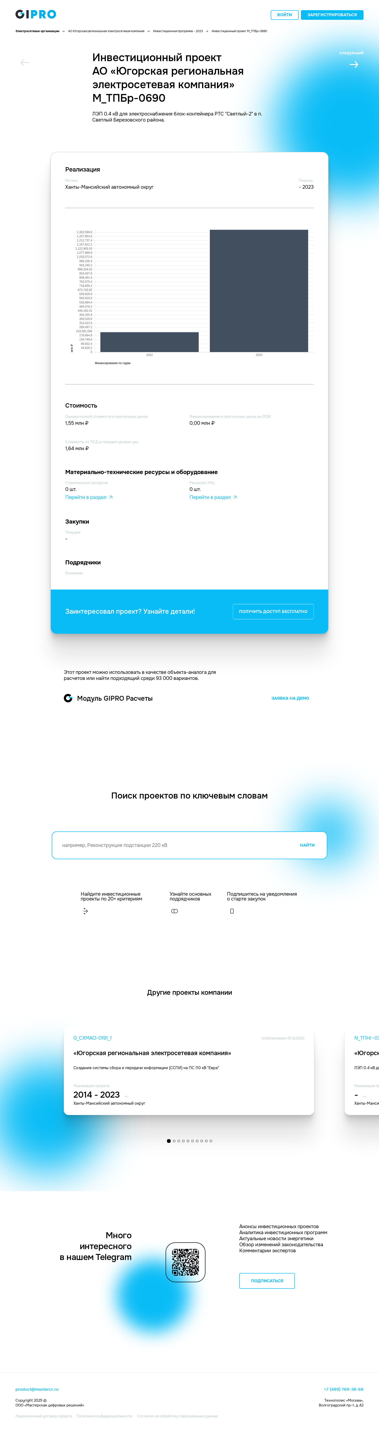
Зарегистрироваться (332, 14)
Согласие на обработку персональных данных (177, 1416)
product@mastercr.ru (36, 1389)
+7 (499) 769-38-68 (344, 1389)
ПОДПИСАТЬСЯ (267, 1280)
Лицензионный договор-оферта (43, 1416)
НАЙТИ (307, 845)
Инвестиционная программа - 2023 (178, 31)
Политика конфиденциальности (104, 1416)
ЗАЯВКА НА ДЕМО (290, 698)
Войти (284, 14)
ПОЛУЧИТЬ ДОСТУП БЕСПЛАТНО (273, 611)
